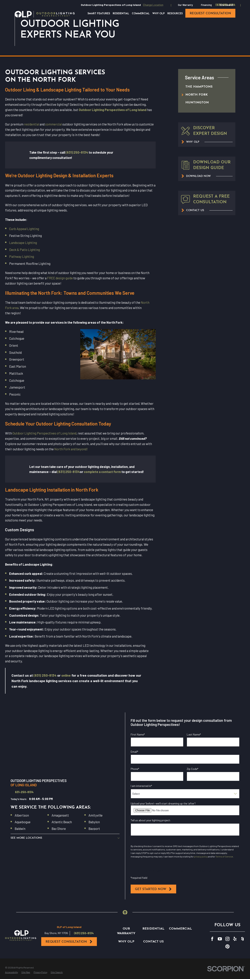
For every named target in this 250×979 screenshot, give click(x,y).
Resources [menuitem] (175, 14)
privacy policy (201, 856)
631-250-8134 (24, 792)
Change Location (153, 4)
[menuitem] (203, 87)
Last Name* (194, 734)
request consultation (210, 13)
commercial (53, 124)
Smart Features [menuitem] (99, 14)
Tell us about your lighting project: (151, 820)
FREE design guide (60, 278)
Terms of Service (224, 856)
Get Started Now (153, 889)
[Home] (45, 14)
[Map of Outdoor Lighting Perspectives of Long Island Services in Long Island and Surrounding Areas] (65, 743)
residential (31, 124)
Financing (206, 4)
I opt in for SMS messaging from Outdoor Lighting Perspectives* (174, 870)
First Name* (138, 734)
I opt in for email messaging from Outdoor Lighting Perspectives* (175, 842)
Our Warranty (185, 4)
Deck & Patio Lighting (24, 250)
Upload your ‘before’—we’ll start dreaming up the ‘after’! (163, 803)
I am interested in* (141, 785)
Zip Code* (192, 768)
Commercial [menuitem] (141, 14)
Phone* (135, 768)
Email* (134, 751)
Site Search (226, 4)
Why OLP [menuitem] (158, 14)
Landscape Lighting (23, 243)
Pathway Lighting (21, 256)
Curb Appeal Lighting (24, 229)
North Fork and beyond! (71, 449)
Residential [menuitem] (121, 14)
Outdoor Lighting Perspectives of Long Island (44, 433)
